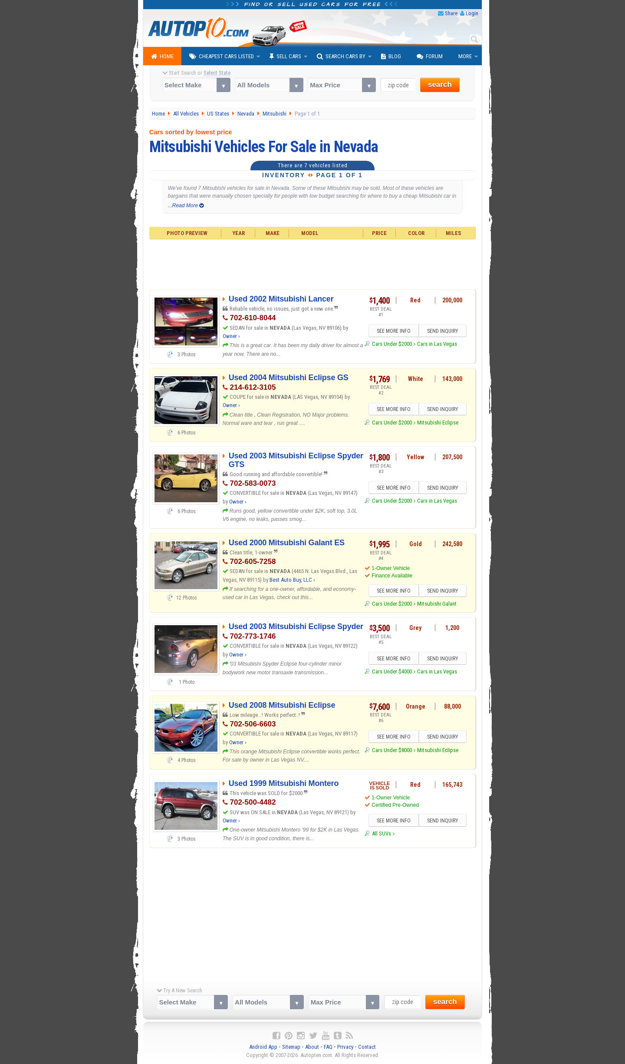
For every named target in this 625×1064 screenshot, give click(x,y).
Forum (430, 56)
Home (162, 56)
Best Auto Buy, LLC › (292, 580)
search (440, 84)
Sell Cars (285, 56)
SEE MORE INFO (394, 331)
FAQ (328, 1047)
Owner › (231, 336)
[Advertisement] (312, 263)
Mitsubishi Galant (437, 603)
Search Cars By (341, 56)
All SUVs (381, 834)
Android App (263, 1047)
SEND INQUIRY (442, 331)
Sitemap (291, 1047)
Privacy (345, 1047)
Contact (367, 1047)
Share (451, 13)
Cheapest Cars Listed (221, 56)
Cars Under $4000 (392, 672)
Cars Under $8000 (392, 750)
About (312, 1047)
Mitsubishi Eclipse (437, 422)
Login (472, 13)
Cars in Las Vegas (437, 344)
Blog (391, 56)
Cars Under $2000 (392, 344)
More (465, 56)
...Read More (186, 205)
